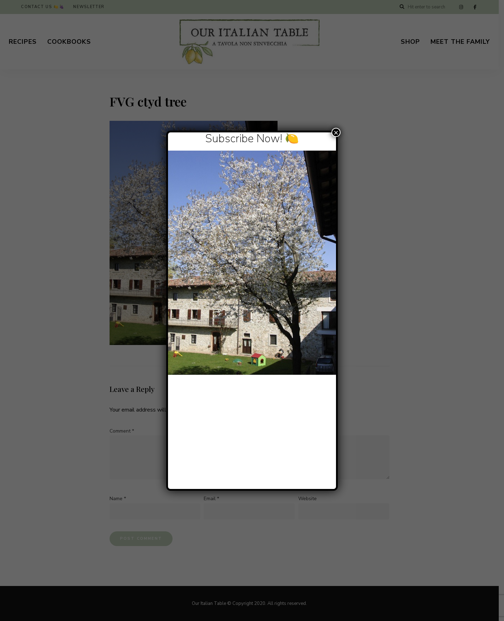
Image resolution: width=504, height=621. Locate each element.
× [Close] (336, 132)
